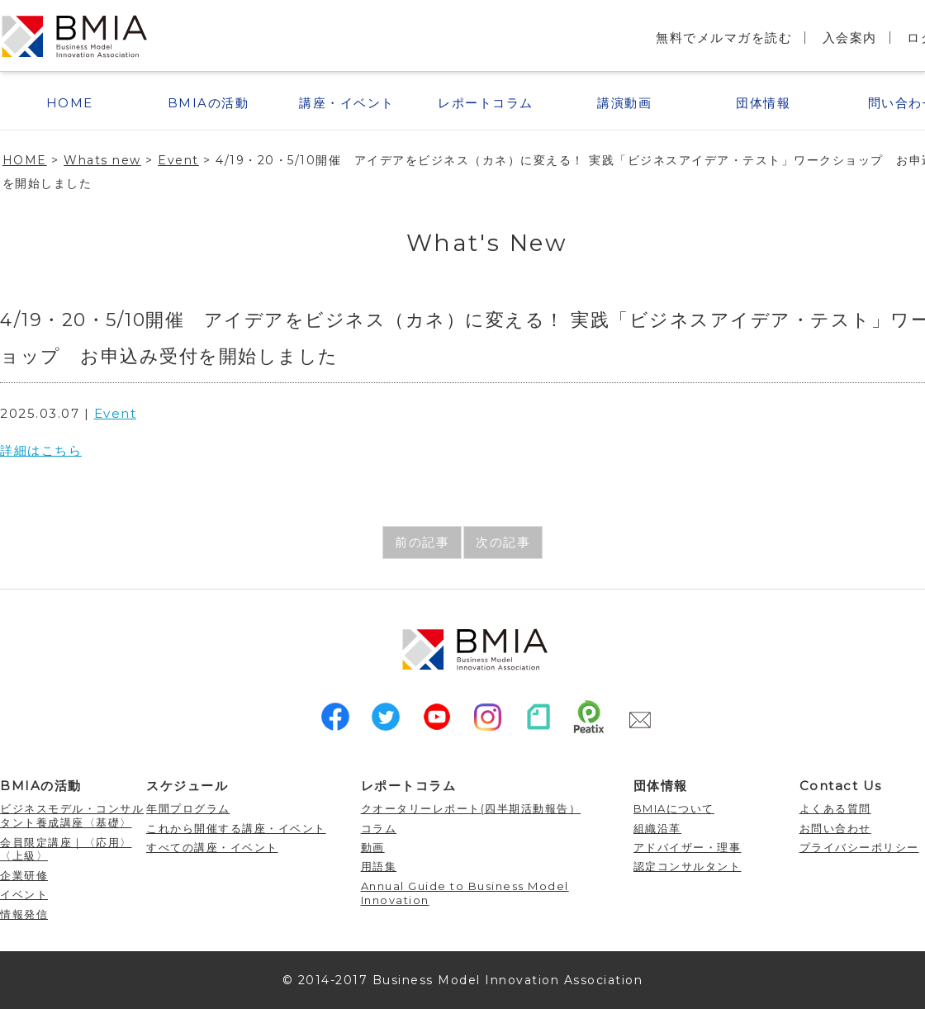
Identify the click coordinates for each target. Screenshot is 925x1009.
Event (115, 413)
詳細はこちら (41, 450)
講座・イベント (347, 103)
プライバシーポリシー (859, 847)
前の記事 (422, 542)
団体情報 (763, 103)
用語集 (379, 866)
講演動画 (624, 103)
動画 (373, 847)
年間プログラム (188, 808)
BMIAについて (673, 808)
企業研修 (24, 875)
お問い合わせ (835, 828)
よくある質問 (835, 808)
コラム (379, 828)
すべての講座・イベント (212, 847)
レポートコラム (486, 103)
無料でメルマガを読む (724, 37)
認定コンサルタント (687, 866)
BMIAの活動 (208, 103)
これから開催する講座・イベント (236, 828)
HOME (69, 103)
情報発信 (24, 914)
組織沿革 (657, 828)
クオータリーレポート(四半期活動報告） (471, 808)
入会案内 (850, 37)
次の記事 (503, 542)
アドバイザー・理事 (687, 847)
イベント (24, 894)
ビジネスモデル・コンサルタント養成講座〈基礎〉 (72, 815)
